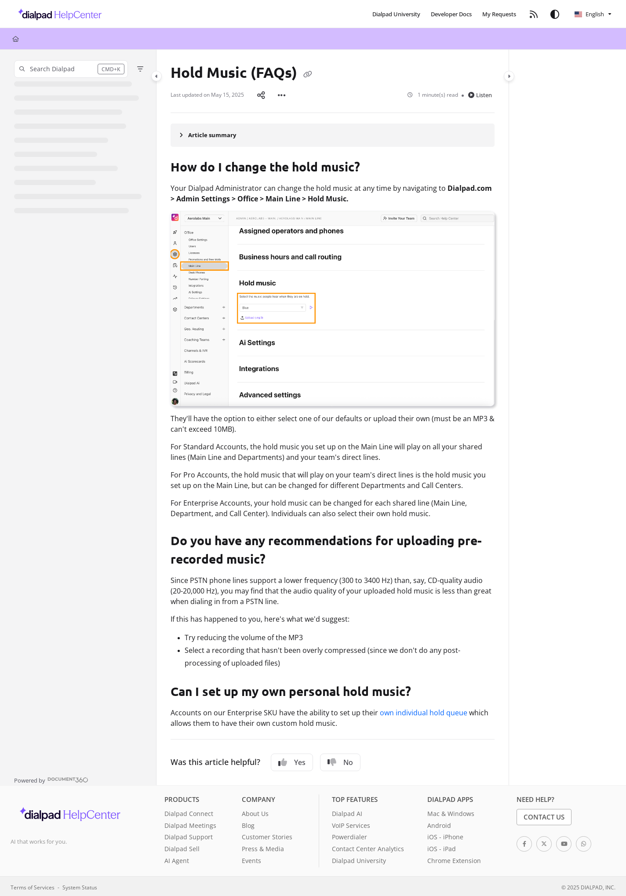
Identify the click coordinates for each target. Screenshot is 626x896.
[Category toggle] (156, 76)
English (589, 14)
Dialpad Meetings (190, 824)
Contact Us (544, 815)
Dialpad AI (347, 812)
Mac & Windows (450, 812)
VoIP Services (351, 824)
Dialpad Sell (182, 847)
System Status (79, 885)
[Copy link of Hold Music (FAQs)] (308, 74)
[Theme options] (555, 14)
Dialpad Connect (188, 812)
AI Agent (176, 859)
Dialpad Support (188, 835)
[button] (57, 14)
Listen (480, 94)
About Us (255, 812)
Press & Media (263, 847)
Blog (248, 824)
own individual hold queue (423, 711)
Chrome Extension (454, 859)
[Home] (15, 38)
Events (251, 859)
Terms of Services (33, 885)
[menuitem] (396, 14)
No (340, 760)
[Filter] (140, 69)
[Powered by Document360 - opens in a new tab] (51, 777)
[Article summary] (333, 133)
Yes (292, 760)
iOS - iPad (441, 847)
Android (439, 824)
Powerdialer (349, 835)
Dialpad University (359, 859)
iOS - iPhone (445, 835)
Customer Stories (267, 835)
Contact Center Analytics (368, 847)
